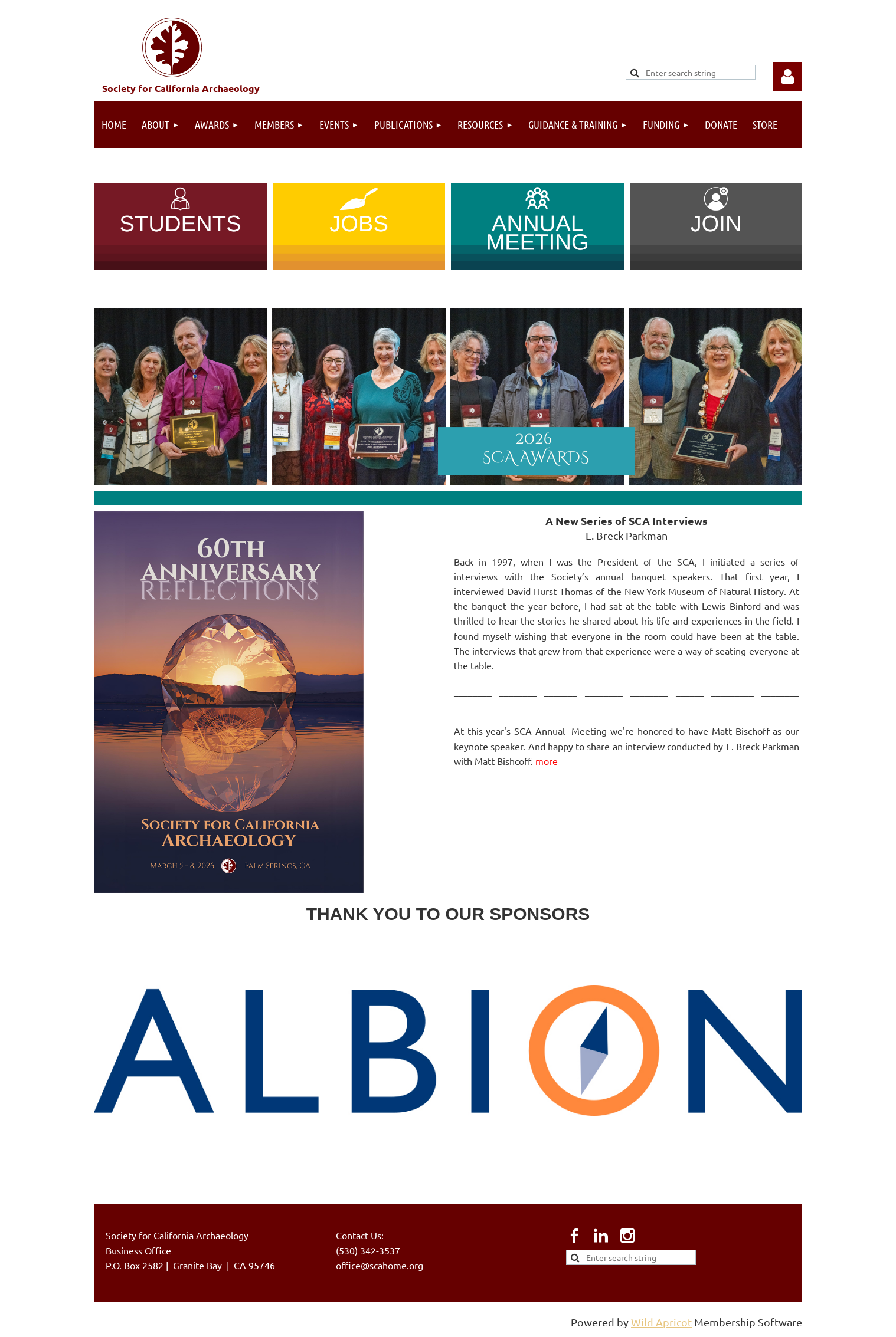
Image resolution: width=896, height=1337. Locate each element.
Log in (787, 76)
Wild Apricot (661, 1322)
